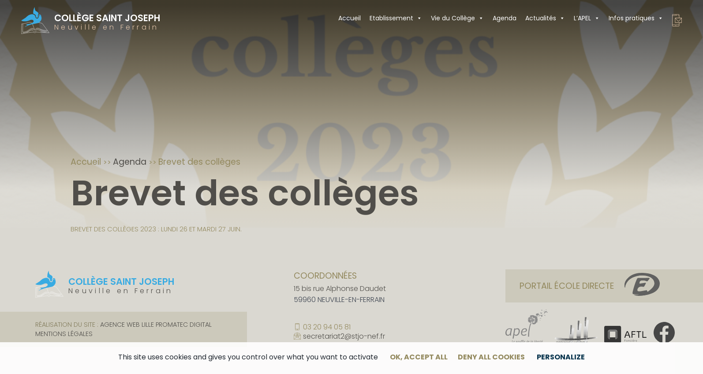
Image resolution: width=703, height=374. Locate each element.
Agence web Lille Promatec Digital (156, 324)
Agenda (504, 18)
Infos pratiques (636, 18)
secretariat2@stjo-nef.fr (344, 336)
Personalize (561, 357)
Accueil (349, 18)
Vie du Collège (457, 18)
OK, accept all (419, 357)
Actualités (545, 18)
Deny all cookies (491, 357)
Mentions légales (64, 333)
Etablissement (396, 18)
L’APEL (587, 18)
